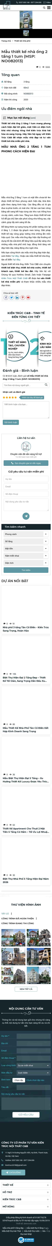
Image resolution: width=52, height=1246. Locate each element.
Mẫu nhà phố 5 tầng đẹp (13, 1228)
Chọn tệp (19, 1080)
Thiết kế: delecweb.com (26, 1223)
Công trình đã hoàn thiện (17, 918)
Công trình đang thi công (17, 923)
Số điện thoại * (8, 1058)
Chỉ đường (13, 1172)
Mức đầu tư (6, 1072)
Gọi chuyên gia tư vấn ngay (26, 463)
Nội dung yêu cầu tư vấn (13, 1094)
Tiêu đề (4, 1087)
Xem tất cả (26, 989)
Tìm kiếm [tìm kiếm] (26, 570)
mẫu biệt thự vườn (32, 1231)
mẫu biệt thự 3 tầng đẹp (36, 1228)
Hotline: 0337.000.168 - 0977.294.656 (19, 1160)
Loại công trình (8, 1065)
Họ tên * (5, 1036)
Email (4, 1050)
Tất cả (5, 913)
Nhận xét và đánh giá (14, 392)
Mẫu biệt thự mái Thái (11, 1231)
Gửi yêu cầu (26, 1114)
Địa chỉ (4, 1043)
